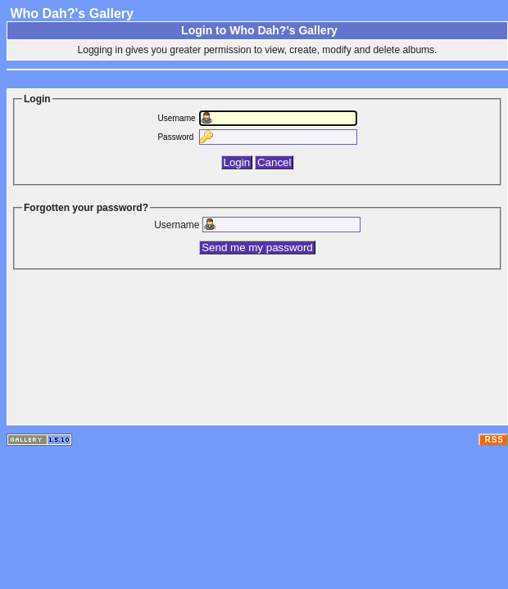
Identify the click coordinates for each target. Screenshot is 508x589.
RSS (494, 439)
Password (175, 137)
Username (176, 118)
